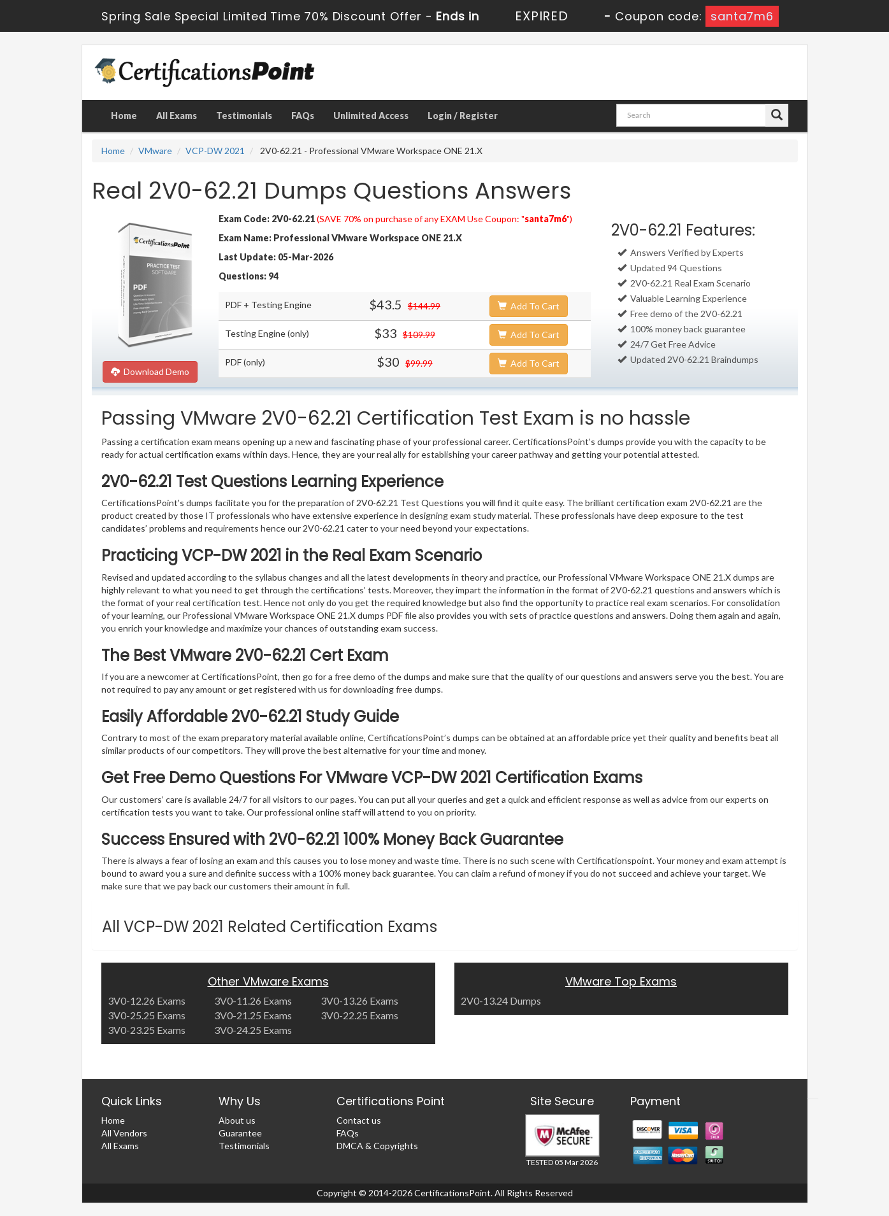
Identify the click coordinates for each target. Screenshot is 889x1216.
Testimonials (244, 115)
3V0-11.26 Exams (253, 1000)
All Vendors (124, 1133)
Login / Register (463, 115)
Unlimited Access (370, 115)
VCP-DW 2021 (215, 150)
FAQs (302, 115)
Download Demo (150, 371)
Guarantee (240, 1133)
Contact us (358, 1120)
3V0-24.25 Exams (253, 1030)
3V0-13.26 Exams (359, 1000)
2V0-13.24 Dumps (501, 1000)
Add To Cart (529, 305)
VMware (155, 150)
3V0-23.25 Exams (146, 1030)
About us (237, 1120)
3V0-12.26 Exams (146, 1000)
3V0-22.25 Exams (359, 1015)
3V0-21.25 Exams (253, 1015)
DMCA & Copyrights (377, 1145)
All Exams (176, 115)
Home (124, 115)
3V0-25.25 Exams (146, 1015)
